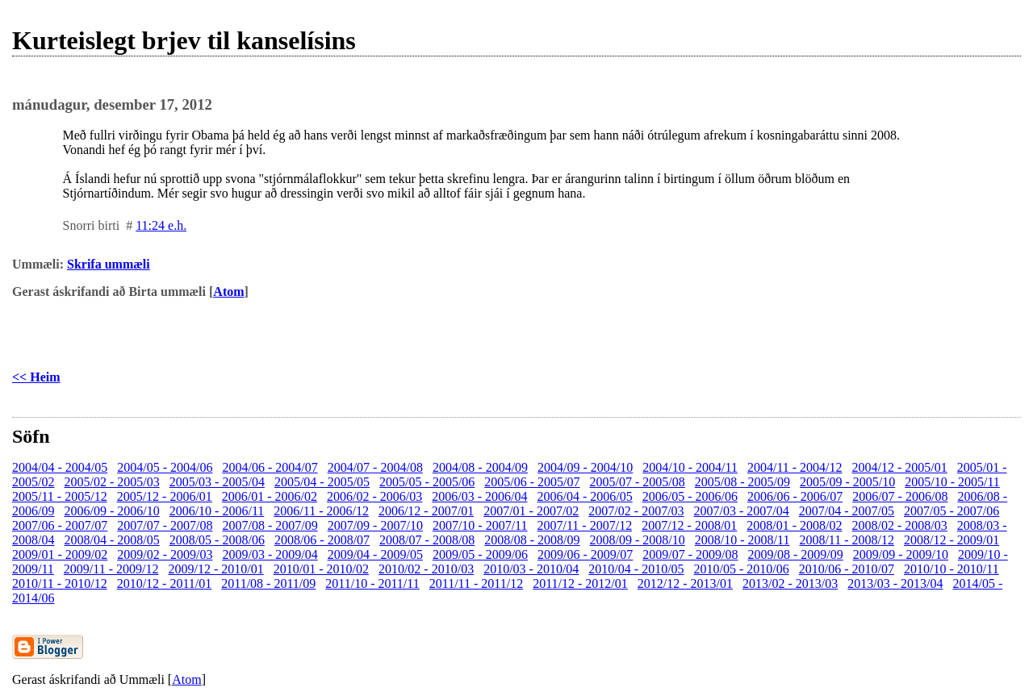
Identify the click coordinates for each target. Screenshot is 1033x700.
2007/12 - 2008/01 (689, 525)
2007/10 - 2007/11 (480, 525)
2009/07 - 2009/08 (690, 554)
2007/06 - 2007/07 (59, 525)
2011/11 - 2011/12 (476, 583)
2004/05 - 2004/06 (164, 467)
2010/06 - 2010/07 (846, 569)
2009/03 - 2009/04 (269, 554)
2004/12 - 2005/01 (899, 467)
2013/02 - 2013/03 (790, 583)
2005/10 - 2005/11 (952, 482)
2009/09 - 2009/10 (900, 554)
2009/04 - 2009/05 (375, 554)
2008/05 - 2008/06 (217, 540)
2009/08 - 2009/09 (795, 554)
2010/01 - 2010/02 (321, 569)
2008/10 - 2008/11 (742, 540)
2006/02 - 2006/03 (374, 496)
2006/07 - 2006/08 (899, 496)
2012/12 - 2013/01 (685, 583)
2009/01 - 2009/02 (59, 554)
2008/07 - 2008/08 (427, 540)
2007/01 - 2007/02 (531, 511)
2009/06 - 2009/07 (585, 554)
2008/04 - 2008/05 (111, 540)
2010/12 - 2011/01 (164, 583)
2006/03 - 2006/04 (479, 496)
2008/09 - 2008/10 (637, 540)
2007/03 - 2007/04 (741, 511)
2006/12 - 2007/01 (426, 511)
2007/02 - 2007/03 (636, 511)
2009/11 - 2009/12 (111, 569)
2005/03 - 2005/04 (217, 482)
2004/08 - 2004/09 (480, 467)
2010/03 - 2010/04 (531, 569)
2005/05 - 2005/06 (427, 482)
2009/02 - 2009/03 (164, 554)
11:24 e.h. (161, 225)
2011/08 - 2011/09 (268, 583)
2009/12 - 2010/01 (215, 569)
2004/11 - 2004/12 (795, 467)
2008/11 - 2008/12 (846, 540)
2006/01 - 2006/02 (269, 496)
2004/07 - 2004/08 (375, 467)
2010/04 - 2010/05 (636, 569)
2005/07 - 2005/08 (637, 482)
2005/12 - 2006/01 (164, 496)
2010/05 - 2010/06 (741, 569)
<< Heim (36, 377)
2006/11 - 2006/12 (321, 511)
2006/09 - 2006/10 (111, 511)
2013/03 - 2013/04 (895, 583)
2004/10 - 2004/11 (690, 467)
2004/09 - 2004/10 (585, 467)
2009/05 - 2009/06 (480, 554)
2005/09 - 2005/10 (847, 482)
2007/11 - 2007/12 (585, 525)
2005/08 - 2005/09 (742, 482)
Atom (228, 291)
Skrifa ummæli (108, 264)
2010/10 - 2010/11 (951, 569)
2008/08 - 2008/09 (531, 540)
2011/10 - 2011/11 (372, 583)
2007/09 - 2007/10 (375, 525)
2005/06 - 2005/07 (531, 482)
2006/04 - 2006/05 (585, 496)
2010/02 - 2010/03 (426, 569)
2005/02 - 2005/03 (111, 482)
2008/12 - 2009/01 (951, 540)
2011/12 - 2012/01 (580, 583)
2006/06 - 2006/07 (795, 496)
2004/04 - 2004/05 (59, 467)
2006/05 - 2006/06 (690, 496)
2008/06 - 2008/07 (322, 540)
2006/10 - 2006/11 (217, 511)
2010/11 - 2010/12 (59, 583)
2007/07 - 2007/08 (164, 525)
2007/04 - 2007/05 (846, 511)
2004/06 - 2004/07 (269, 467)
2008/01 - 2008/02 (794, 525)
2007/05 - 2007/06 (951, 511)
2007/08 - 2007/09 (269, 525)
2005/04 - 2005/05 (322, 482)
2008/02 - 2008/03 (899, 525)
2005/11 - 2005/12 (59, 496)
